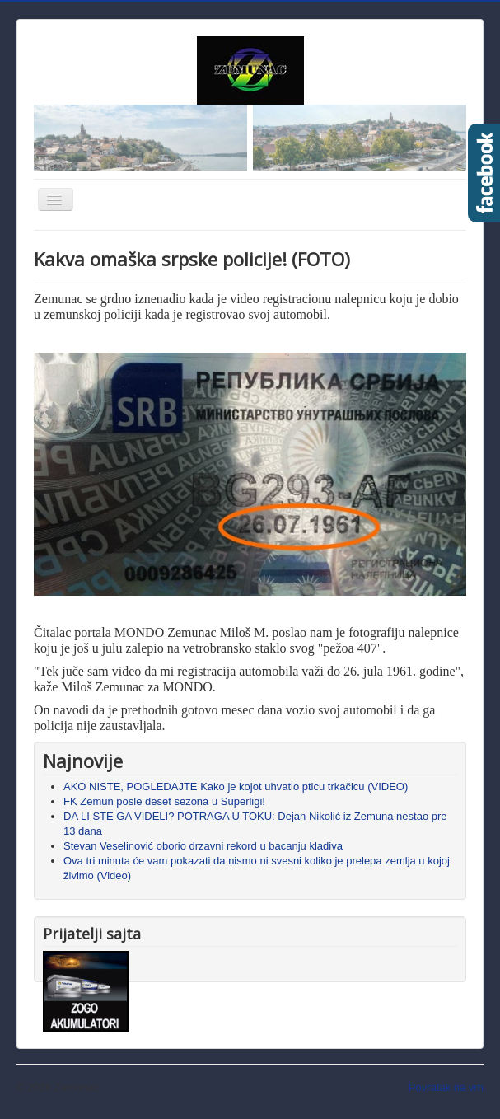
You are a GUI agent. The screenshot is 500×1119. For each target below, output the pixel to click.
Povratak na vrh (446, 1087)
